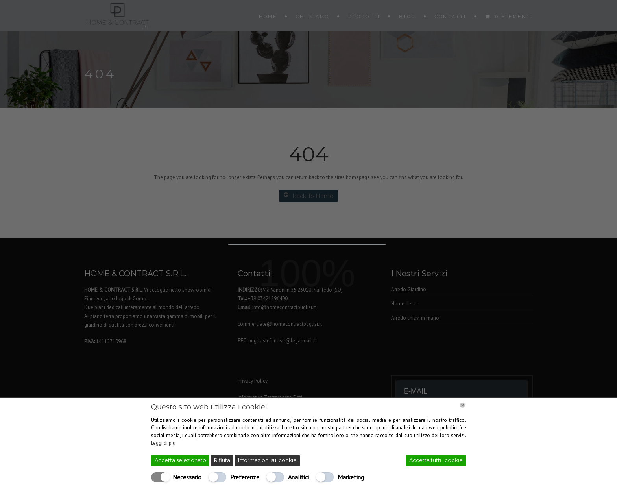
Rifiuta (222, 460)
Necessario (187, 477)
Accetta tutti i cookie (436, 460)
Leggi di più (163, 443)
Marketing (351, 477)
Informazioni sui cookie (267, 460)
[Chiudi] (462, 405)
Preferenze (244, 477)
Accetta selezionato (180, 460)
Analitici (298, 477)
